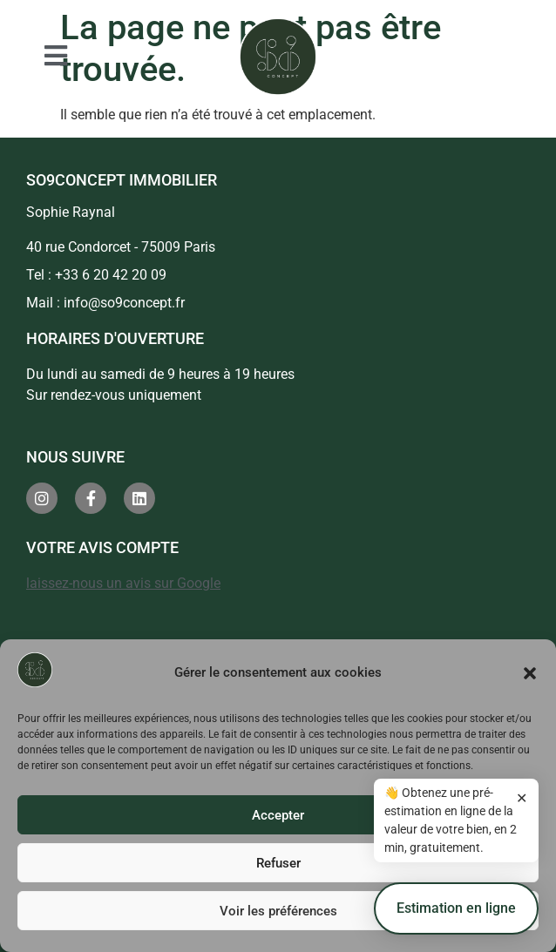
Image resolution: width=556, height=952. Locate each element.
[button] (530, 673)
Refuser (278, 863)
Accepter (278, 815)
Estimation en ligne (456, 916)
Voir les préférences (278, 911)
